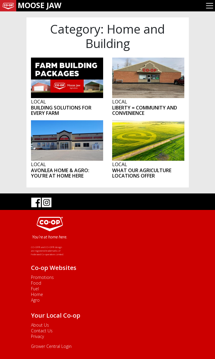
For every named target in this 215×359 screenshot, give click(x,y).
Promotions (42, 277)
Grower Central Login (51, 346)
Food (36, 283)
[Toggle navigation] (209, 5)
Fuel (35, 289)
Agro (35, 300)
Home (37, 294)
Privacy (37, 336)
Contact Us (42, 331)
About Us (40, 325)
